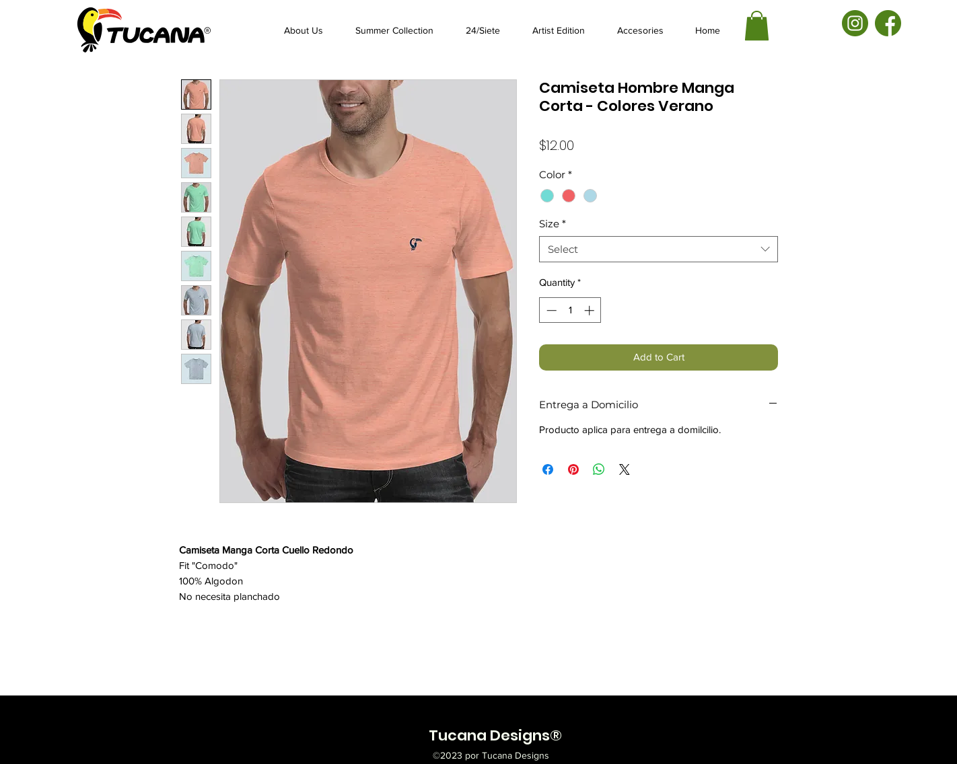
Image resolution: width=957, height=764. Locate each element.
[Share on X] (624, 469)
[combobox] (658, 249)
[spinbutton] (570, 310)
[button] (756, 25)
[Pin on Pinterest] (573, 469)
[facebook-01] (888, 23)
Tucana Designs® (495, 735)
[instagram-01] (855, 23)
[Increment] (590, 310)
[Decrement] (550, 310)
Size (552, 223)
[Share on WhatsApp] (599, 469)
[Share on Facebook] (548, 469)
